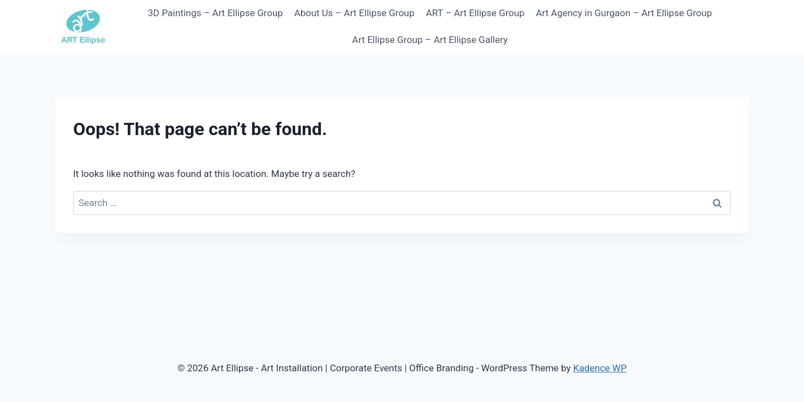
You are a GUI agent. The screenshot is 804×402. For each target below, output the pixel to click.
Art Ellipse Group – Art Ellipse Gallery (430, 39)
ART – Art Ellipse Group (475, 12)
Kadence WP (600, 368)
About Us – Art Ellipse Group (354, 12)
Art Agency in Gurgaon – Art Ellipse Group (624, 12)
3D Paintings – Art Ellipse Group (215, 12)
